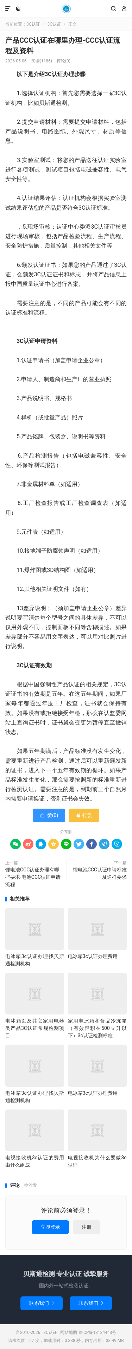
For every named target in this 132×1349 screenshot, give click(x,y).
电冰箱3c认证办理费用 (93, 956)
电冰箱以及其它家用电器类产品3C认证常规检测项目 (34, 1028)
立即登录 (50, 1227)
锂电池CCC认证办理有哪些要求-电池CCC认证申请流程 (33, 877)
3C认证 (65, 9)
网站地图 (68, 1332)
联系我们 (41, 1303)
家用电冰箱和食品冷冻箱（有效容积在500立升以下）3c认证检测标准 (97, 1028)
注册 (87, 1227)
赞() (49, 815)
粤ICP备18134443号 (97, 1332)
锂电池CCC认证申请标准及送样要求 (100, 873)
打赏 (84, 815)
